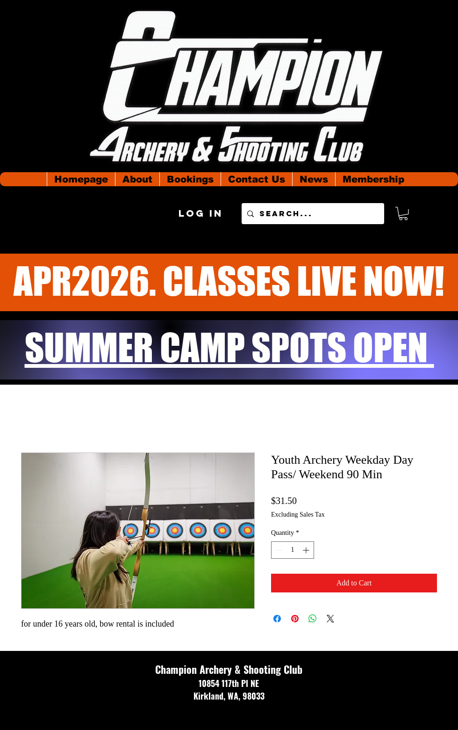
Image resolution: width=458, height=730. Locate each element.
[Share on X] (330, 618)
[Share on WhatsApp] (312, 618)
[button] (403, 213)
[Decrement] (278, 550)
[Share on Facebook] (277, 618)
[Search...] (312, 213)
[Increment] (307, 550)
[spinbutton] (292, 550)
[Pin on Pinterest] (295, 618)
